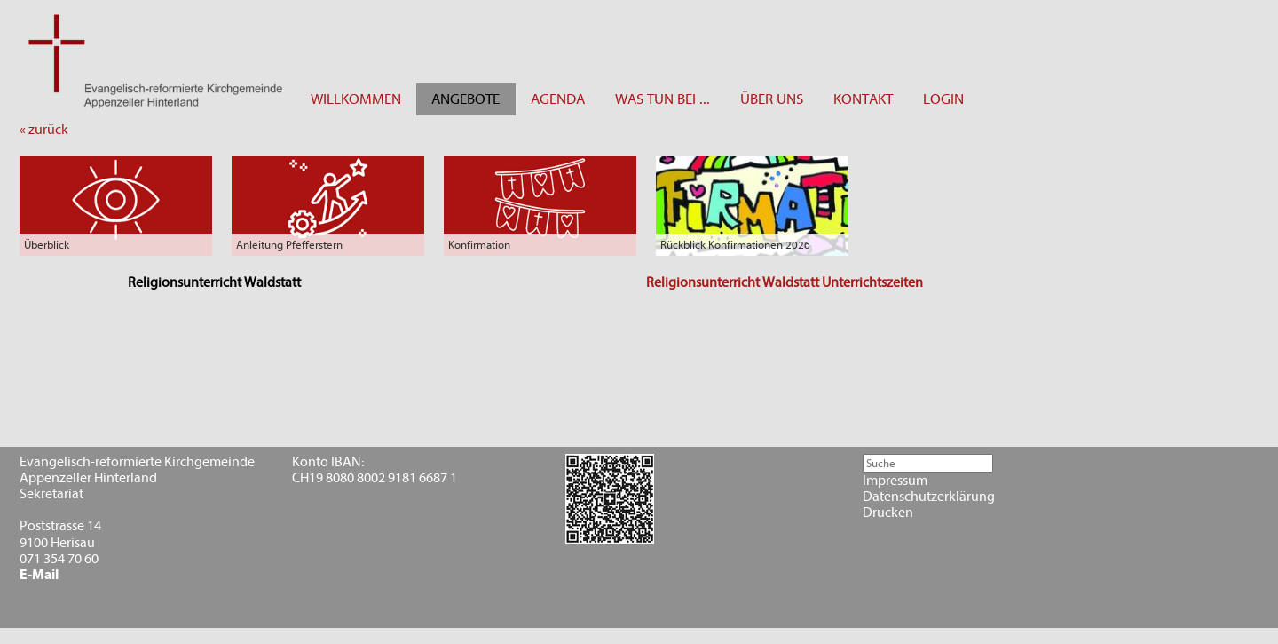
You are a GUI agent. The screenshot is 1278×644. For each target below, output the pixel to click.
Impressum (895, 481)
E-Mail (39, 575)
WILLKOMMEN (356, 99)
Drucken (888, 513)
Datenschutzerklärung (929, 497)
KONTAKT (863, 99)
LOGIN (943, 99)
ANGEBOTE (465, 99)
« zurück (44, 130)
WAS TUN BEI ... (662, 99)
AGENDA (558, 99)
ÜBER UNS (771, 99)
